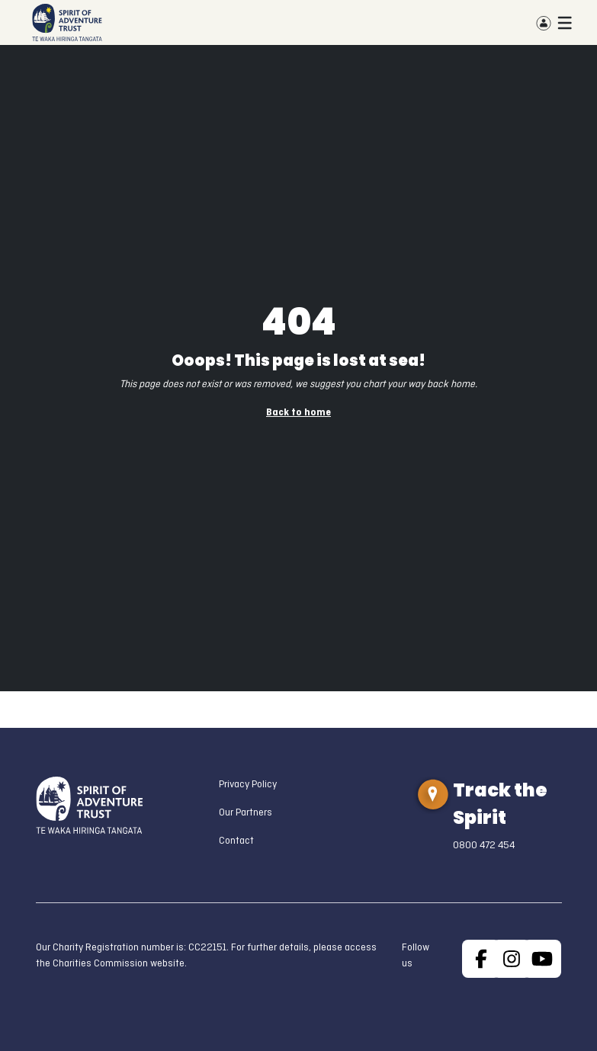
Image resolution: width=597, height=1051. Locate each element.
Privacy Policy (248, 784)
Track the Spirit (500, 803)
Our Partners (245, 812)
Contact (236, 841)
